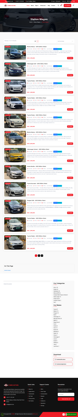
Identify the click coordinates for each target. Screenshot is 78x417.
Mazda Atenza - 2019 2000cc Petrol (36, 132)
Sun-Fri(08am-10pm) (30, 1)
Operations (42, 403)
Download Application (60, 364)
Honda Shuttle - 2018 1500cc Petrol (36, 166)
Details (70, 58)
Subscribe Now (66, 399)
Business (59, 48)
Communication (43, 393)
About (32, 5)
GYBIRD (13, 414)
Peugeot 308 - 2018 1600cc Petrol (36, 200)
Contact (53, 5)
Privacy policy (31, 398)
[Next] (42, 255)
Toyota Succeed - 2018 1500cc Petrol (37, 183)
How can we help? (71, 414)
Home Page (43, 391)
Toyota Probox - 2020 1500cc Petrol (36, 115)
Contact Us (42, 400)
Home (28, 5)
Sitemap (42, 405)
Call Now (67, 5)
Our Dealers (31, 400)
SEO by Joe (35, 414)
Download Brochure (60, 359)
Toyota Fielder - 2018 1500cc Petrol (36, 98)
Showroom (42, 5)
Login (53, 1)
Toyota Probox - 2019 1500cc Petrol (36, 81)
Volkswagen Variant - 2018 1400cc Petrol (38, 149)
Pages (36, 5)
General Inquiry (7, 270)
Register (58, 1)
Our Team (30, 396)
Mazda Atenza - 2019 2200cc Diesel (36, 46)
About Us (30, 389)
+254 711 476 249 (19, 1)
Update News (31, 391)
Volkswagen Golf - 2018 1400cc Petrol (37, 63)
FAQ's (41, 389)
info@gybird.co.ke (8, 1)
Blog (49, 5)
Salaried (55, 48)
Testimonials (31, 393)
